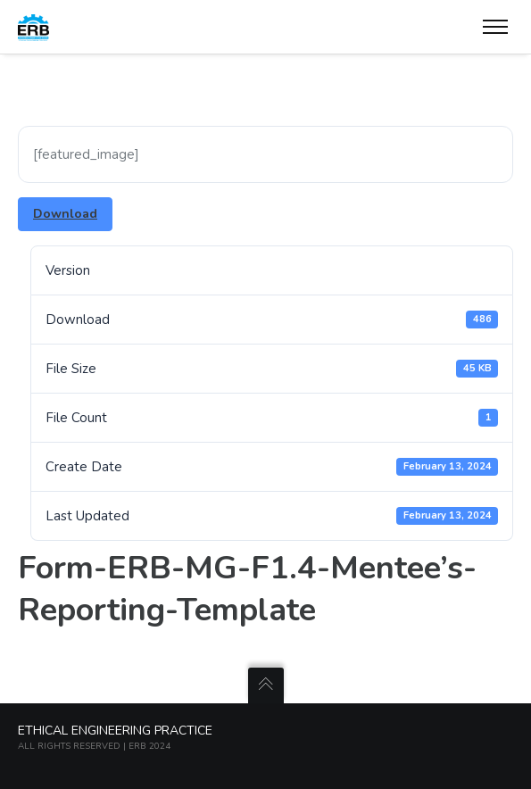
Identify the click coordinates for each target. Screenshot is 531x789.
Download (65, 213)
